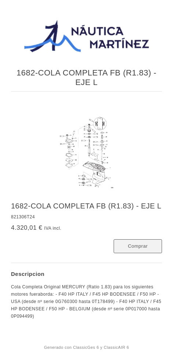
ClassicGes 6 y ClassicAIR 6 (101, 347)
